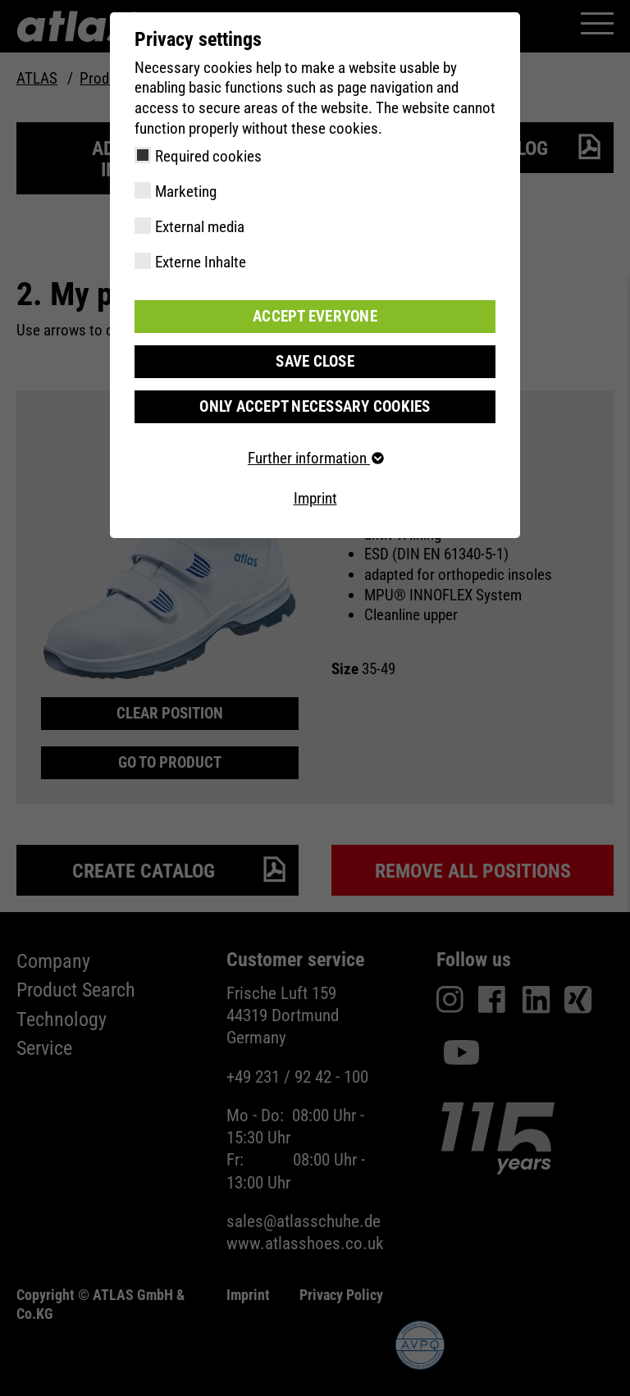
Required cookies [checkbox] (208, 156)
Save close (315, 361)
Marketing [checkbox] (186, 191)
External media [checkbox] (199, 226)
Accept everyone (315, 316)
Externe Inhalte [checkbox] (200, 262)
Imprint (315, 499)
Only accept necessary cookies (314, 406)
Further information (315, 458)
